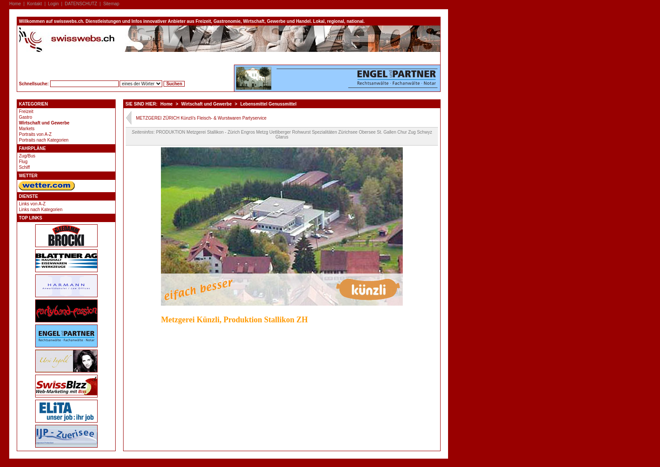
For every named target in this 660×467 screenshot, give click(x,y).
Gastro (25, 117)
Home (15, 3)
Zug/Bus (27, 155)
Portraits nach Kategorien (44, 140)
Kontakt (34, 3)
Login (53, 3)
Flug (23, 161)
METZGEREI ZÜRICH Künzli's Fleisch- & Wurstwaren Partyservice (201, 118)
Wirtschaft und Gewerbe (44, 122)
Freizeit (26, 111)
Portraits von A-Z (35, 134)
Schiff (24, 167)
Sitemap (111, 3)
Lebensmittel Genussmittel (268, 104)
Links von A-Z (32, 203)
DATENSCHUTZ (81, 3)
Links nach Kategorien (40, 209)
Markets (27, 128)
